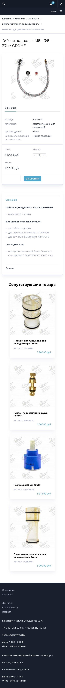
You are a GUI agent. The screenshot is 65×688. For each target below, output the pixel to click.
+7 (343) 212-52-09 (12, 627)
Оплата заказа (10, 607)
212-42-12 (40, 627)
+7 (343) (29, 627)
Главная (6, 18)
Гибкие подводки (41, 135)
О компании (8, 589)
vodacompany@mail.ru (13, 634)
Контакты (7, 594)
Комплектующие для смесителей (20, 24)
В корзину (32, 178)
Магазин (20, 18)
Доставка (7, 602)
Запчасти (33, 18)
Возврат (6, 611)
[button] (54, 11)
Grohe (35, 131)
